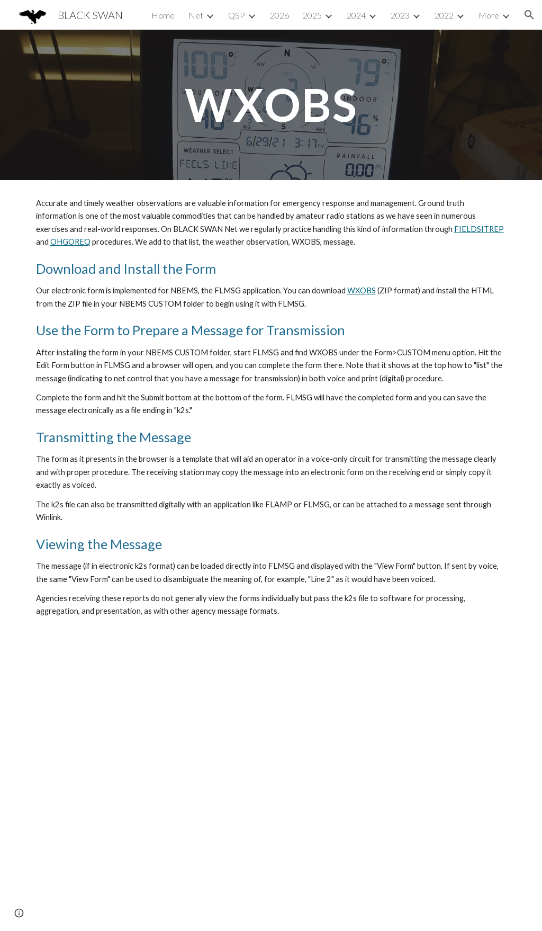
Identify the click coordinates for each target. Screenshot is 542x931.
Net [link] (195, 15)
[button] (529, 15)
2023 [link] (400, 15)
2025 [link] (312, 15)
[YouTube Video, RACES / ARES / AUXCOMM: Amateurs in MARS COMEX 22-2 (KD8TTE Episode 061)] (271, 783)
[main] (271, 104)
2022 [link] (444, 15)
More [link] (488, 15)
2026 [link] (279, 15)
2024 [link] (356, 15)
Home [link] (163, 15)
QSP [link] (236, 15)
